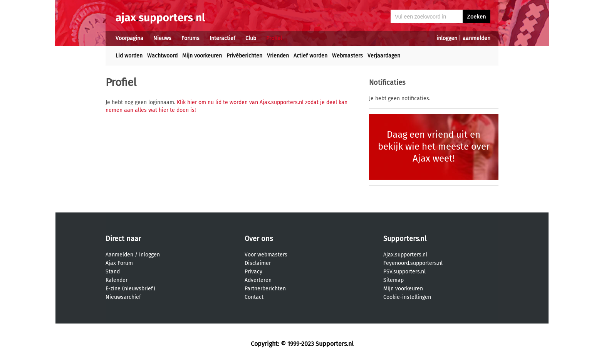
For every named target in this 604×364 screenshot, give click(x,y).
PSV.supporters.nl (404, 271)
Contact (254, 297)
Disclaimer (258, 263)
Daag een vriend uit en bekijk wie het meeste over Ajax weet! (434, 146)
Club (250, 38)
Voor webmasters (266, 254)
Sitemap (393, 280)
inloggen (446, 38)
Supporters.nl (404, 238)
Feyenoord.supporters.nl (413, 263)
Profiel (274, 38)
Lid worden (129, 55)
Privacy (253, 271)
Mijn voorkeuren (202, 55)
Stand (113, 271)
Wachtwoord (162, 55)
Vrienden (278, 55)
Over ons (259, 238)
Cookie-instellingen (407, 297)
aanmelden (476, 38)
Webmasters (347, 55)
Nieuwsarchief (123, 297)
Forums (190, 38)
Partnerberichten (265, 288)
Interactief (222, 38)
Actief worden (310, 55)
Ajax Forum (119, 263)
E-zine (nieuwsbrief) (130, 288)
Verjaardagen (383, 55)
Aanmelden (119, 254)
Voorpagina (129, 38)
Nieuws (162, 38)
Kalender (117, 280)
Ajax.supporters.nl (405, 254)
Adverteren (258, 280)
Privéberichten (244, 55)
